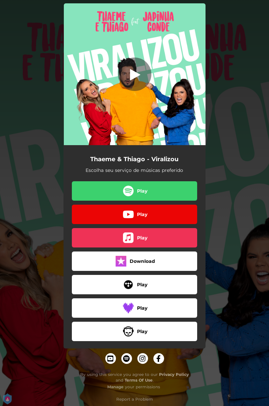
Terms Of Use (139, 380)
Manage (115, 386)
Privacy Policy (174, 374)
